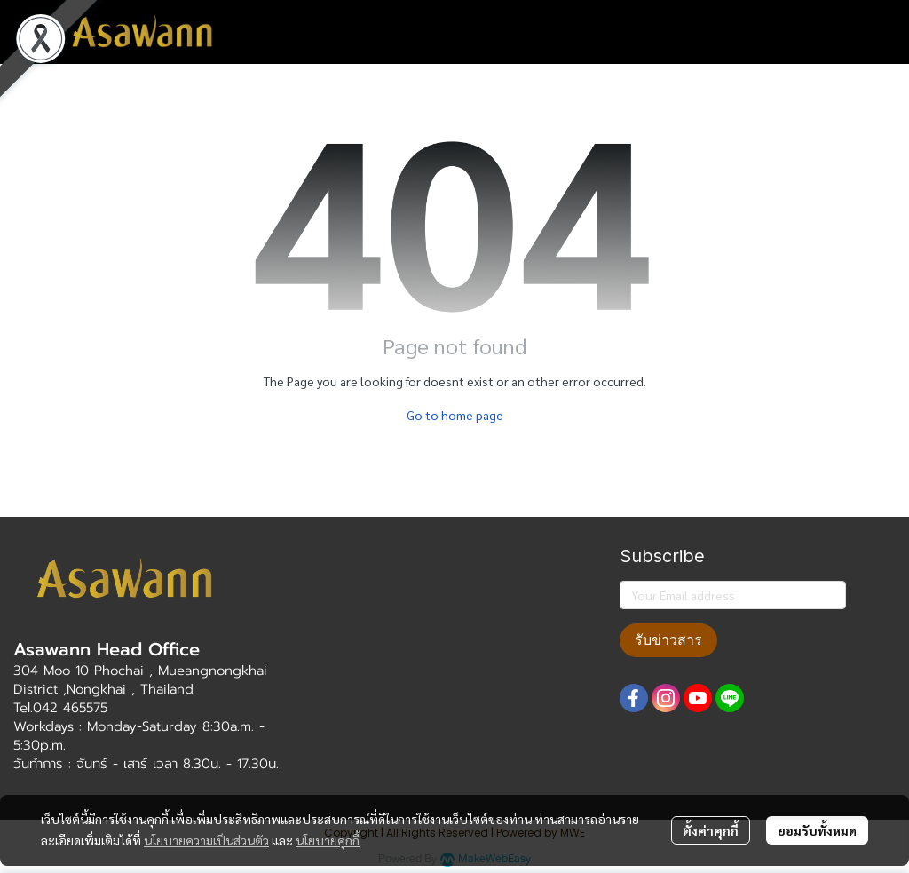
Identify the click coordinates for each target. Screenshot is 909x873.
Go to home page (455, 415)
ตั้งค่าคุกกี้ (711, 830)
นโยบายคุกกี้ (328, 840)
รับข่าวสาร (668, 640)
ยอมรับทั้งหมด (817, 830)
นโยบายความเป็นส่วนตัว (206, 840)
